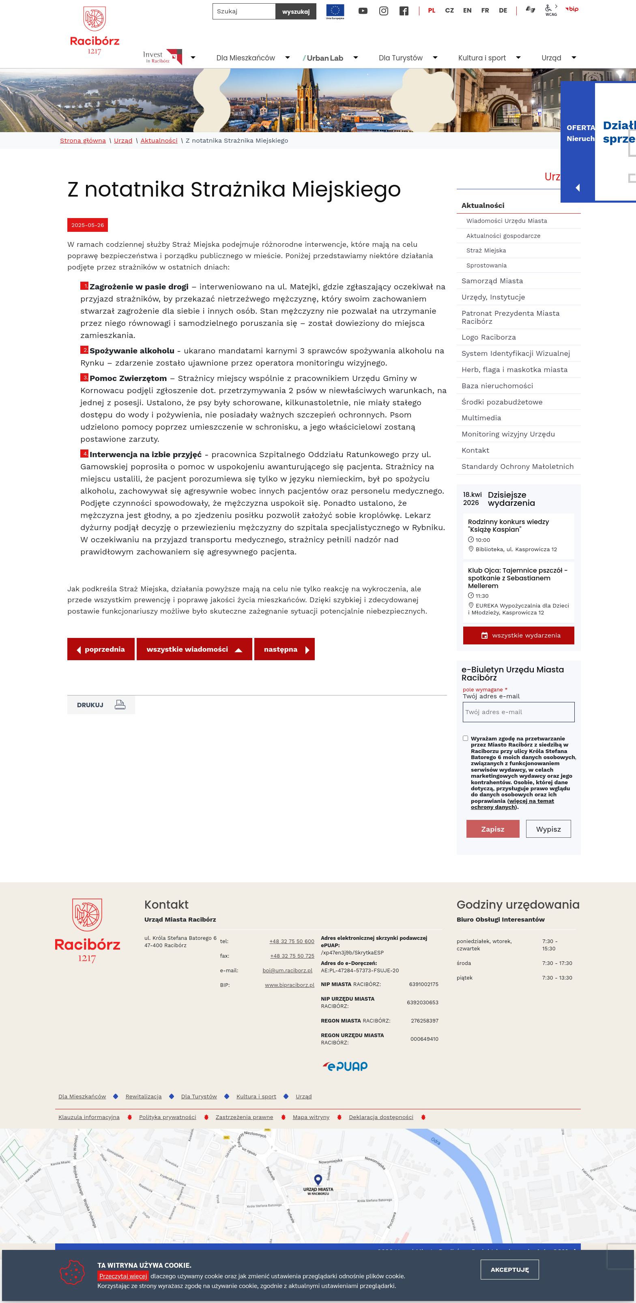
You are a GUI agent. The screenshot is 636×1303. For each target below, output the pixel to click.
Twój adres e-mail (519, 694)
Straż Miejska (486, 250)
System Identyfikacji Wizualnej (516, 353)
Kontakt (475, 450)
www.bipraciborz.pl (289, 985)
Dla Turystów (401, 58)
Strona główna (83, 140)
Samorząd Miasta (492, 280)
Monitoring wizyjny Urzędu (508, 434)
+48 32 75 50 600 (291, 941)
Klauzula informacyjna (89, 1117)
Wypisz (548, 829)
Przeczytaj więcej (123, 1275)
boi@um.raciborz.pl (287, 970)
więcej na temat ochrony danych (512, 804)
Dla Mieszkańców (246, 58)
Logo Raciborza (489, 337)
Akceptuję (510, 1269)
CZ (449, 10)
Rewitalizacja (143, 1096)
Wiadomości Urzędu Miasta (506, 221)
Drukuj (101, 704)
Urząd (551, 58)
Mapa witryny (311, 1117)
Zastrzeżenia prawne (244, 1117)
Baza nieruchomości (497, 385)
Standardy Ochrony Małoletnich (518, 466)
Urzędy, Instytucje (493, 297)
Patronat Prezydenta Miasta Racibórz (510, 317)
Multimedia (481, 417)
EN (467, 10)
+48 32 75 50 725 (293, 956)
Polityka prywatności (167, 1117)
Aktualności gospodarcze (503, 236)
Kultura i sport (482, 58)
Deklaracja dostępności (381, 1117)
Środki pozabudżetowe (502, 402)
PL (432, 10)
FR (485, 10)
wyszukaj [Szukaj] (295, 12)
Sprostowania (486, 265)
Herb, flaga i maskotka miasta (515, 369)
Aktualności (158, 140)
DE (503, 10)
